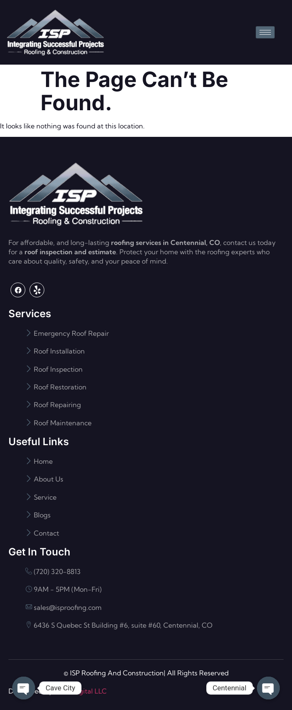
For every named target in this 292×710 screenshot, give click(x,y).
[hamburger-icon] (265, 32)
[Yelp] (37, 290)
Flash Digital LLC (80, 691)
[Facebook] (18, 290)
